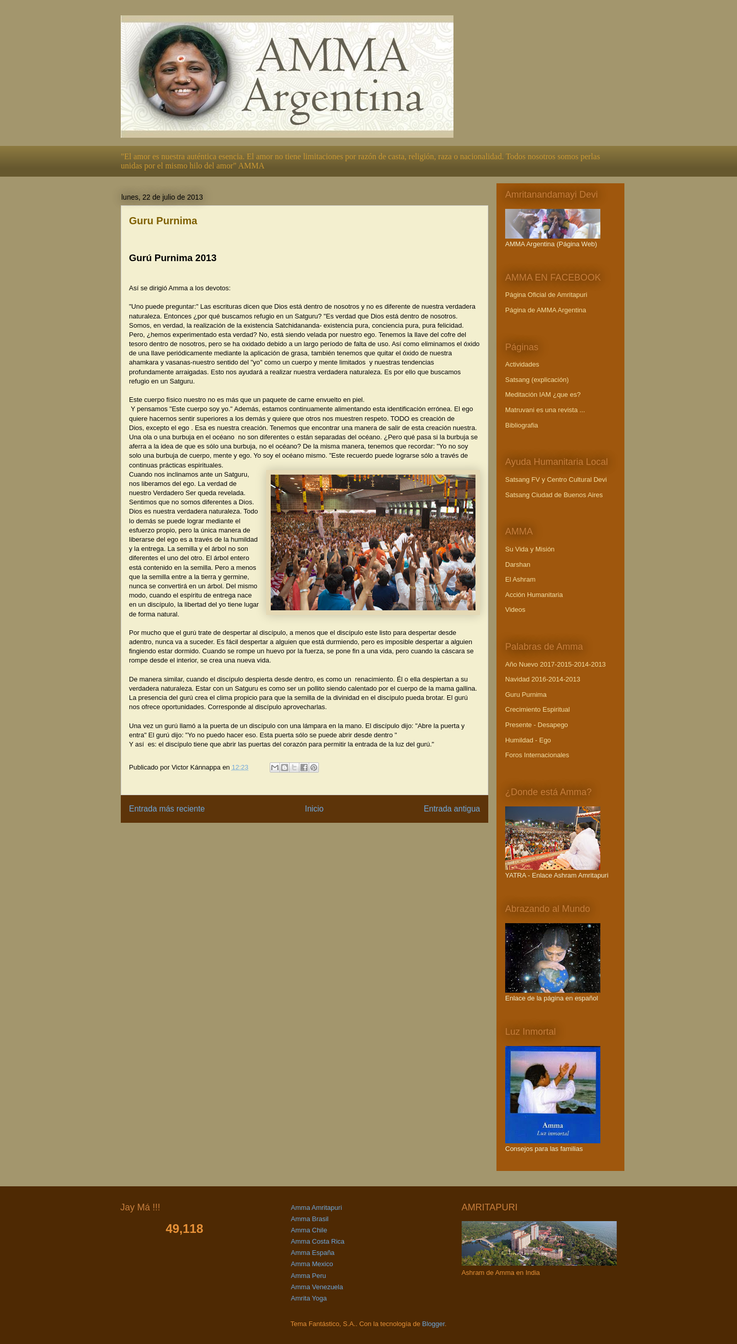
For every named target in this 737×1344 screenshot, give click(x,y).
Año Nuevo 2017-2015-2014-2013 (555, 664)
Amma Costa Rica (317, 1241)
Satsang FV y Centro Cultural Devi (556, 479)
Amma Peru (308, 1275)
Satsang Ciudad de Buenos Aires (554, 495)
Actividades (522, 364)
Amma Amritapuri (316, 1207)
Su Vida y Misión (530, 549)
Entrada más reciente (167, 808)
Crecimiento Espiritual (537, 709)
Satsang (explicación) (537, 379)
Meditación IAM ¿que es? (542, 394)
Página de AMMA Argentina (545, 310)
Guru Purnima (526, 694)
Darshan (517, 564)
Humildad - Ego (528, 740)
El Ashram (520, 579)
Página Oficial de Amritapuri (546, 294)
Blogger (433, 1324)
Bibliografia (521, 425)
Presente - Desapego (536, 725)
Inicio (314, 808)
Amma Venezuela (317, 1287)
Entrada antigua (452, 808)
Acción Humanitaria (534, 595)
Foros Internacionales (537, 755)
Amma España (312, 1252)
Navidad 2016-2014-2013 (542, 679)
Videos (515, 609)
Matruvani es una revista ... (545, 410)
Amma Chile (309, 1230)
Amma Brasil (310, 1219)
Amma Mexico (312, 1264)
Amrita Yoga (309, 1298)
